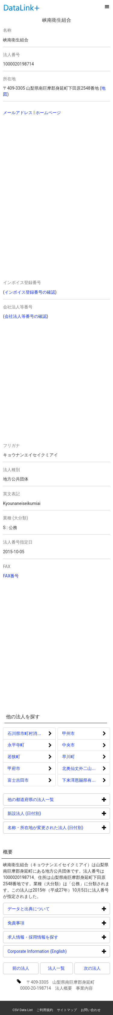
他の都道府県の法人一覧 (53, 799)
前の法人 (20, 968)
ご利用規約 (44, 1010)
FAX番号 (11, 575)
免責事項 (39, 922)
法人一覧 (56, 968)
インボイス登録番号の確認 (30, 292)
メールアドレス (18, 112)
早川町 (68, 756)
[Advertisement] (45, 159)
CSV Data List (22, 1010)
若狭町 (14, 756)
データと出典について (51, 908)
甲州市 (68, 733)
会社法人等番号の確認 (26, 316)
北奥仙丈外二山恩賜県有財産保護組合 (86, 768)
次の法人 (92, 968)
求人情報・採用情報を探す (56, 937)
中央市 (68, 744)
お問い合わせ (91, 1010)
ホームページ (48, 112)
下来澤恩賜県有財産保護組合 (86, 780)
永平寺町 (16, 744)
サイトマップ (67, 1010)
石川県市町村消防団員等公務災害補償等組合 (32, 733)
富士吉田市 (18, 780)
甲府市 (14, 768)
